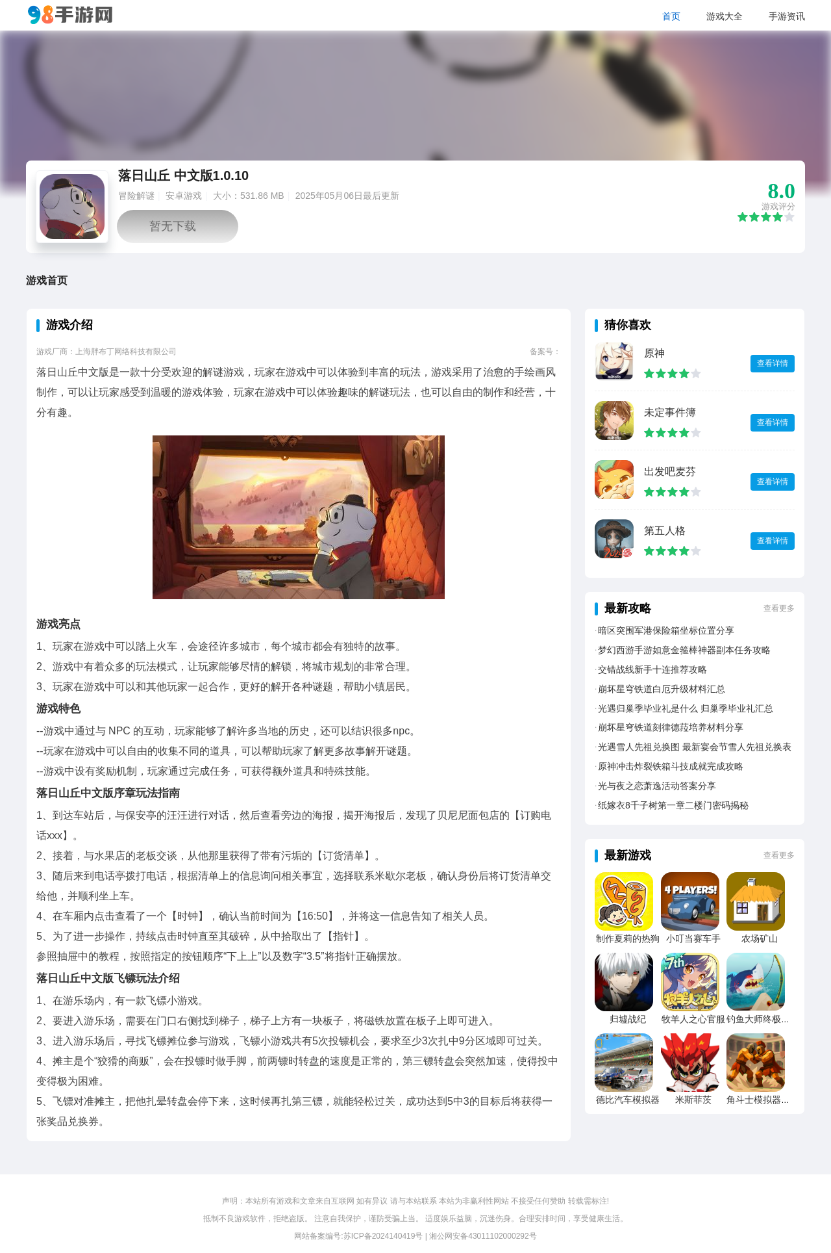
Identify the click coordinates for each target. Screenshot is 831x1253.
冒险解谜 (136, 195)
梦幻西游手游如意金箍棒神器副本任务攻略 (684, 650)
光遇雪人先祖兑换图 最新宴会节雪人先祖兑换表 (694, 747)
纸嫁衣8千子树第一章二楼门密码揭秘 (673, 805)
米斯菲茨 (693, 1099)
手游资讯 (787, 16)
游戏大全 (724, 16)
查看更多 (779, 608)
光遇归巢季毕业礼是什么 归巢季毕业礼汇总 (685, 708)
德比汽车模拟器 (628, 1099)
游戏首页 (47, 280)
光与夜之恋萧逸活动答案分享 (657, 786)
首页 (671, 16)
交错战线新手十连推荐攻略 (652, 669)
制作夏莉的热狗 (628, 938)
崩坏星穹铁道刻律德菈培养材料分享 (670, 727)
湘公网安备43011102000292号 (482, 1236)
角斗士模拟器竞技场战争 (776, 1099)
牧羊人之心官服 (693, 1019)
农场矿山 (759, 938)
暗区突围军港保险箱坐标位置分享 (666, 630)
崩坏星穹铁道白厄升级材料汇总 (661, 689)
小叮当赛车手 (693, 938)
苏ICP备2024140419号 (383, 1236)
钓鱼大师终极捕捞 (762, 1019)
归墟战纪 (628, 1019)
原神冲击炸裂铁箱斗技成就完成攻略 (670, 766)
